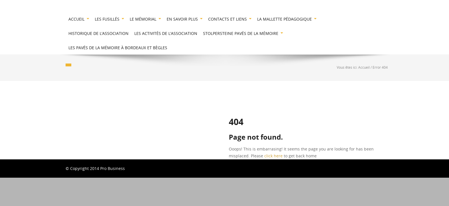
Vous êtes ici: (347, 67)
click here (273, 156)
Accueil (364, 67)
